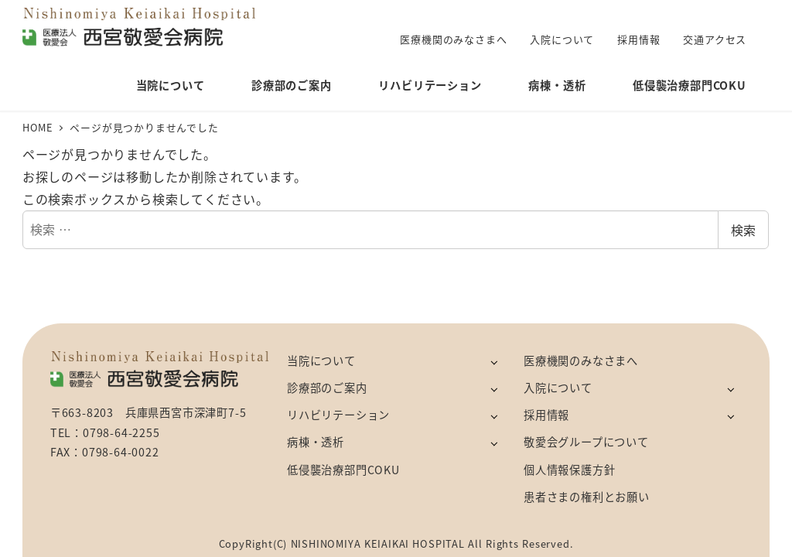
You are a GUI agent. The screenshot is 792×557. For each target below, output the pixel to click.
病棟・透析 (315, 441)
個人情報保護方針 (569, 469)
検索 (743, 229)
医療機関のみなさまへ (581, 360)
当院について (321, 360)
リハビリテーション (338, 414)
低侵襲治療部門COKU (343, 469)
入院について (558, 387)
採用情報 (546, 414)
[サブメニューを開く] (494, 361)
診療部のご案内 (327, 387)
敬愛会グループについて (586, 441)
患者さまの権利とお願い (587, 496)
